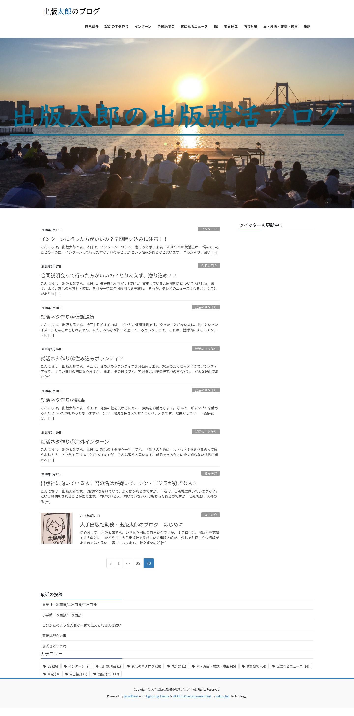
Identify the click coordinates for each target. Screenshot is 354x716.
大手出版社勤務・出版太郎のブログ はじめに (131, 524)
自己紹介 (210, 514)
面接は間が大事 (54, 635)
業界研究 (210, 473)
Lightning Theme (157, 696)
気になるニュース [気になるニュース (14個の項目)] (293, 666)
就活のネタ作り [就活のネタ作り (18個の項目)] (146, 666)
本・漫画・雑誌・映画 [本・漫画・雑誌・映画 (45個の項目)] (216, 666)
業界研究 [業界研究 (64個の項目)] (256, 666)
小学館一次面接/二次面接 (62, 614)
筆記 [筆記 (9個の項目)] (53, 674)
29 (138, 564)
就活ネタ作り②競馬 (63, 399)
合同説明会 (209, 265)
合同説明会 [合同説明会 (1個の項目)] (110, 666)
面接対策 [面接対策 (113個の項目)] (108, 674)
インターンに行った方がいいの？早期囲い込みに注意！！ (104, 238)
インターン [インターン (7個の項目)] (78, 666)
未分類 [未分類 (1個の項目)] (179, 666)
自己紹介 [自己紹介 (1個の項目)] (78, 674)
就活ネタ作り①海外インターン (75, 441)
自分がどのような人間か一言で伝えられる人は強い (81, 625)
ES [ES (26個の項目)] (52, 666)
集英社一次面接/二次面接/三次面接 (69, 604)
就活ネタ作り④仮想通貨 (68, 316)
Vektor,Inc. (223, 696)
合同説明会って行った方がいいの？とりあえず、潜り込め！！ (109, 275)
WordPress (131, 696)
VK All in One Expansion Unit (192, 696)
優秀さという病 (54, 645)
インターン (209, 229)
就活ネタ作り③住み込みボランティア (82, 358)
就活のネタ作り (206, 307)
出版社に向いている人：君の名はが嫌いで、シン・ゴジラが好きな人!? (118, 483)
